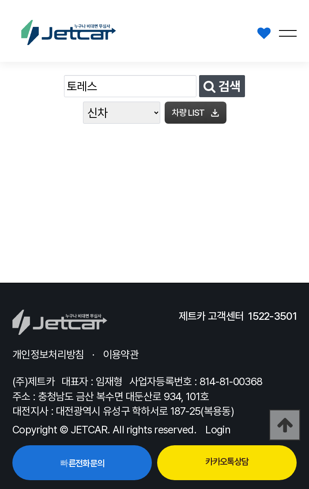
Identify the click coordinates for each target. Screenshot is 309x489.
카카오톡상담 (227, 461)
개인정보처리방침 (48, 354)
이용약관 (121, 354)
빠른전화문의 (82, 463)
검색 (222, 86)
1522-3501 (272, 316)
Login (217, 429)
